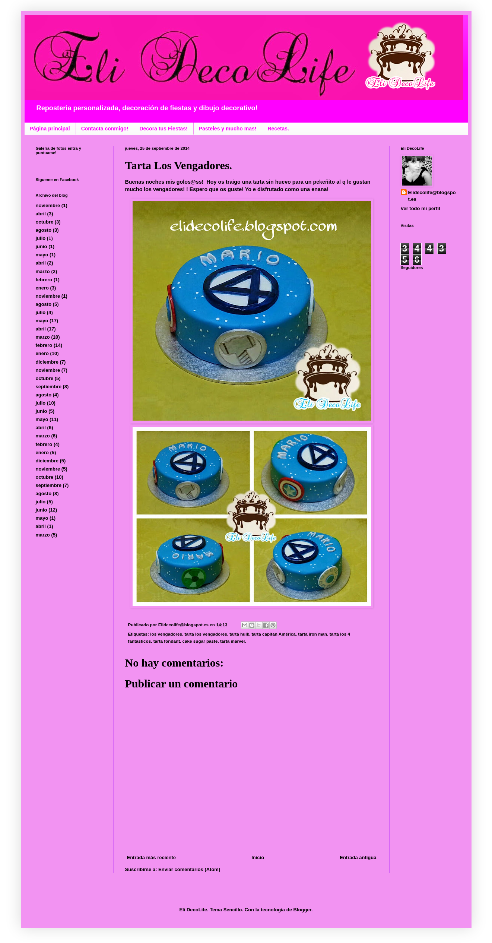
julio (41, 238)
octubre (45, 222)
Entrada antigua (358, 857)
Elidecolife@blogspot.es (432, 196)
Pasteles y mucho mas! (228, 129)
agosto (44, 230)
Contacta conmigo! (104, 129)
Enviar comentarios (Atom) (189, 869)
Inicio (257, 857)
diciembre (47, 362)
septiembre (48, 386)
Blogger (302, 909)
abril (41, 213)
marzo (43, 271)
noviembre (48, 205)
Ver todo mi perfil (420, 208)
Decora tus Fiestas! (163, 129)
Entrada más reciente (151, 857)
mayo (42, 254)
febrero (44, 279)
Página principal (50, 129)
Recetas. (278, 129)
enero (42, 288)
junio (41, 246)
